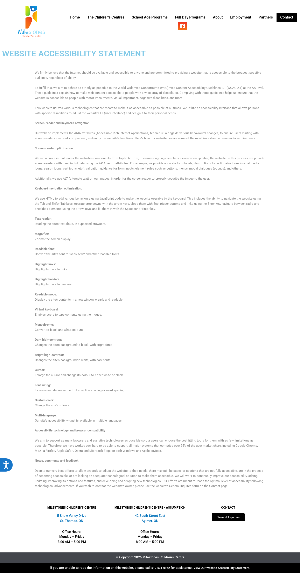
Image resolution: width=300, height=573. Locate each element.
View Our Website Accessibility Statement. (223, 568)
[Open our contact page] (228, 517)
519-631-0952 (157, 568)
